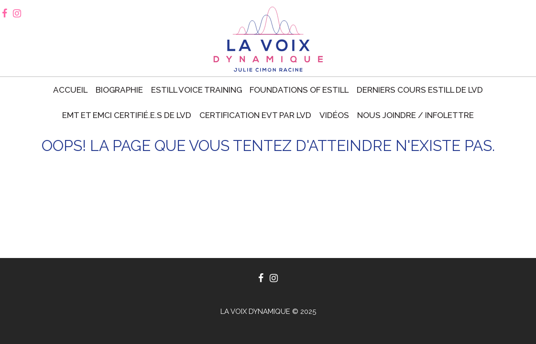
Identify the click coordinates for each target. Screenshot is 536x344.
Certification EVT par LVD (255, 115)
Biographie (119, 90)
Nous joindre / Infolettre (415, 115)
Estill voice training (196, 90)
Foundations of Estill (299, 90)
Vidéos (334, 115)
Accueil (70, 90)
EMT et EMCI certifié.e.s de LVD (126, 115)
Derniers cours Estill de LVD (420, 90)
